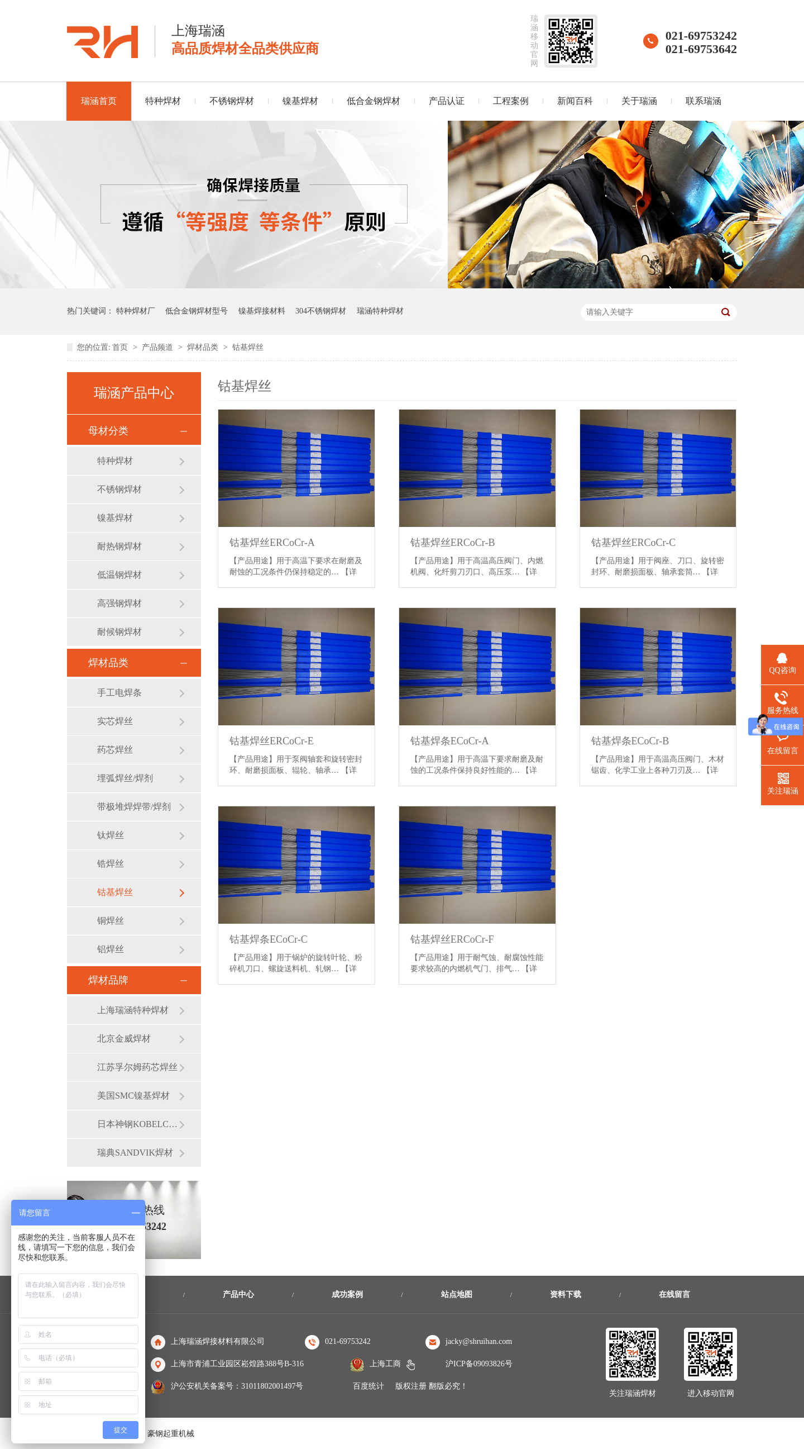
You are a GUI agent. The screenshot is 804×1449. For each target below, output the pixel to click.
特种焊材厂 (135, 311)
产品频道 (158, 347)
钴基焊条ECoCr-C (268, 939)
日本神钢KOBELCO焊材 (138, 1124)
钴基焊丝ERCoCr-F (452, 939)
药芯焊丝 (115, 749)
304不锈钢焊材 (320, 311)
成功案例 (347, 1294)
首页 (121, 347)
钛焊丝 (110, 835)
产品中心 (238, 1294)
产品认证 (447, 101)
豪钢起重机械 (170, 1433)
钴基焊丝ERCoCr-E (271, 741)
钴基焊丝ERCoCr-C (633, 542)
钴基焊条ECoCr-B (630, 741)
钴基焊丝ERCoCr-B (452, 542)
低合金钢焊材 (373, 101)
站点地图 (456, 1294)
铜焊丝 (110, 920)
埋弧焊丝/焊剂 (125, 778)
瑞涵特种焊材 (380, 311)
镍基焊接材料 (261, 311)
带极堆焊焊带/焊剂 (134, 806)
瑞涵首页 (99, 101)
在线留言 (674, 1294)
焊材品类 (204, 347)
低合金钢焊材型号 (196, 311)
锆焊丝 (110, 863)
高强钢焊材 (119, 603)
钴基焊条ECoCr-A (449, 741)
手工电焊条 (119, 692)
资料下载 (565, 1294)
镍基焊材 (300, 101)
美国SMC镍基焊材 (133, 1095)
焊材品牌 (108, 980)
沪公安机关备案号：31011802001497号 (237, 1386)
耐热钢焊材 (119, 546)
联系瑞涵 (703, 101)
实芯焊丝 (115, 721)
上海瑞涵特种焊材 (133, 1010)
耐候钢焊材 (119, 631)
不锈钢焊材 (231, 101)
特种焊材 (163, 101)
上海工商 (385, 1364)
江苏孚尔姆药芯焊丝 (137, 1067)
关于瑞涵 (639, 101)
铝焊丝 (110, 949)
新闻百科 (575, 101)
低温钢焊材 (119, 574)
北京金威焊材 (124, 1038)
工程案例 (511, 101)
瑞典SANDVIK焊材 (135, 1152)
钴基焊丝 (248, 347)
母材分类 (108, 430)
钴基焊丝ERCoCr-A (272, 542)
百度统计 (368, 1386)
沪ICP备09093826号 (479, 1364)
